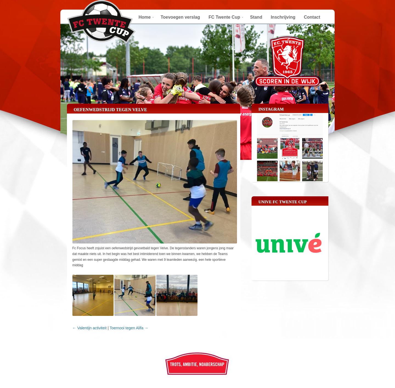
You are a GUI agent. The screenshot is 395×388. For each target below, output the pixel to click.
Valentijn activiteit (89, 328)
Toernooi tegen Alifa (129, 328)
